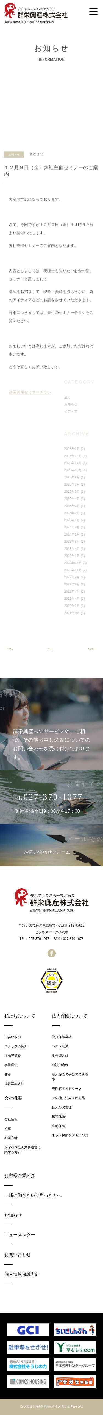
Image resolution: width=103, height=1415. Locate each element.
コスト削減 (60, 1046)
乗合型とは (60, 1056)
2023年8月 (90, 541)
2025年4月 (90, 499)
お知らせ (14, 192)
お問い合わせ (17, 1254)
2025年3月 (90, 506)
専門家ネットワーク (67, 1089)
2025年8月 (90, 484)
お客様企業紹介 (19, 1175)
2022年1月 (90, 606)
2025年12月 (91, 456)
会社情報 (11, 1119)
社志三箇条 (12, 1056)
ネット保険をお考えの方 (70, 1135)
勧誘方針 (11, 1138)
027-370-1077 (39, 939)
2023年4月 (90, 549)
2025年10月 (91, 470)
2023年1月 (90, 556)
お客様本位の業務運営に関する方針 (22, 1149)
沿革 (7, 1129)
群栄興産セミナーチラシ (30, 430)
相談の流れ (60, 1065)
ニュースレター (19, 1234)
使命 (7, 1074)
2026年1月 (90, 449)
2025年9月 (90, 477)
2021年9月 (90, 613)
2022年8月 (90, 584)
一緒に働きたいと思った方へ (33, 1195)
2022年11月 (91, 570)
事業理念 (11, 1065)
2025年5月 (90, 492)
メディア (89, 411)
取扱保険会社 (62, 1037)
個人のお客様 (62, 1107)
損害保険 (58, 1117)
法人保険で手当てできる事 (70, 1076)
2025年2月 (90, 513)
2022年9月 (90, 577)
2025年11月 (91, 463)
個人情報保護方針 (22, 1274)
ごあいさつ (12, 1037)
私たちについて (19, 1015)
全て (85, 397)
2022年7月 (90, 591)
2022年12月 (91, 563)
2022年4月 (90, 599)
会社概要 (13, 1098)
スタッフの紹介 (15, 1046)
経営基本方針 (14, 1084)
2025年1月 (90, 520)
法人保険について (69, 1015)
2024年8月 (90, 527)
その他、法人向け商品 (68, 1098)
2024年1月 (90, 534)
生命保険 (58, 1126)
